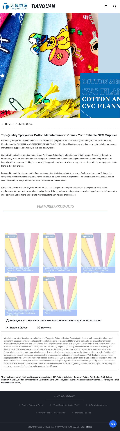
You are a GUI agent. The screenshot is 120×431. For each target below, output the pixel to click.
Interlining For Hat (84, 413)
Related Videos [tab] (17, 327)
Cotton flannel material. (28, 380)
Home (8, 124)
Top (113, 424)
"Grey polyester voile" (11, 377)
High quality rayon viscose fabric (36, 377)
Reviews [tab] (44, 327)
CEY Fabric (57, 377)
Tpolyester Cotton (24, 124)
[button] (106, 6)
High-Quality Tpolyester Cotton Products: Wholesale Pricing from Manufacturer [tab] (53, 320)
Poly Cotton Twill (97, 377)
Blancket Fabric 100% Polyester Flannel (58, 380)
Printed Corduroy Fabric (33, 405)
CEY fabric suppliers (99, 405)
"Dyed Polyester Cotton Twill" (67, 405)
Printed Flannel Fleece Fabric (52, 413)
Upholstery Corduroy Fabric (76, 377)
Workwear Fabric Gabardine (89, 380)
